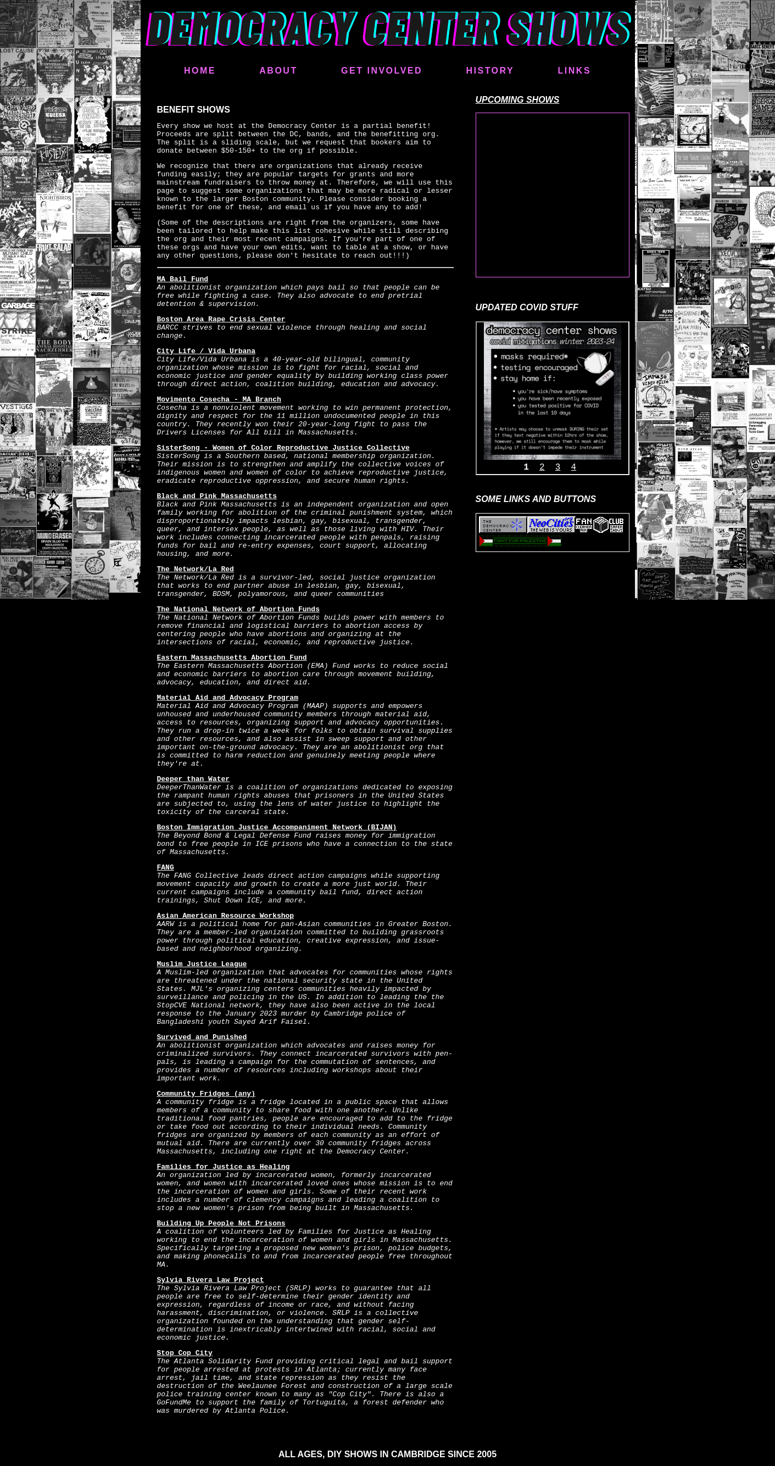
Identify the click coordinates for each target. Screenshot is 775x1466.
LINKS (575, 70)
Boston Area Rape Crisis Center (221, 319)
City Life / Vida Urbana (206, 351)
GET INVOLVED (381, 70)
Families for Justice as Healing (223, 1167)
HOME (200, 70)
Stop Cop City (185, 1353)
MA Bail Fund (183, 279)
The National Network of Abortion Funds (238, 609)
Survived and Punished (202, 1037)
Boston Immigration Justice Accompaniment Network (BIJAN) (277, 827)
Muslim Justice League (202, 964)
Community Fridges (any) (206, 1094)
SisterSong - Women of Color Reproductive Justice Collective (283, 448)
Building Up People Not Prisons (221, 1223)
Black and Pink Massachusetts (217, 496)
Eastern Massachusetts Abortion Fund (232, 658)
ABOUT (278, 70)
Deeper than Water (193, 779)
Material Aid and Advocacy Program (227, 698)
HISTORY (490, 70)
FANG (165, 867)
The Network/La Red (195, 569)
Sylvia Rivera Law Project (210, 1280)
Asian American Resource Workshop (225, 916)
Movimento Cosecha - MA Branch (219, 399)
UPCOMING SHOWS (518, 99)
